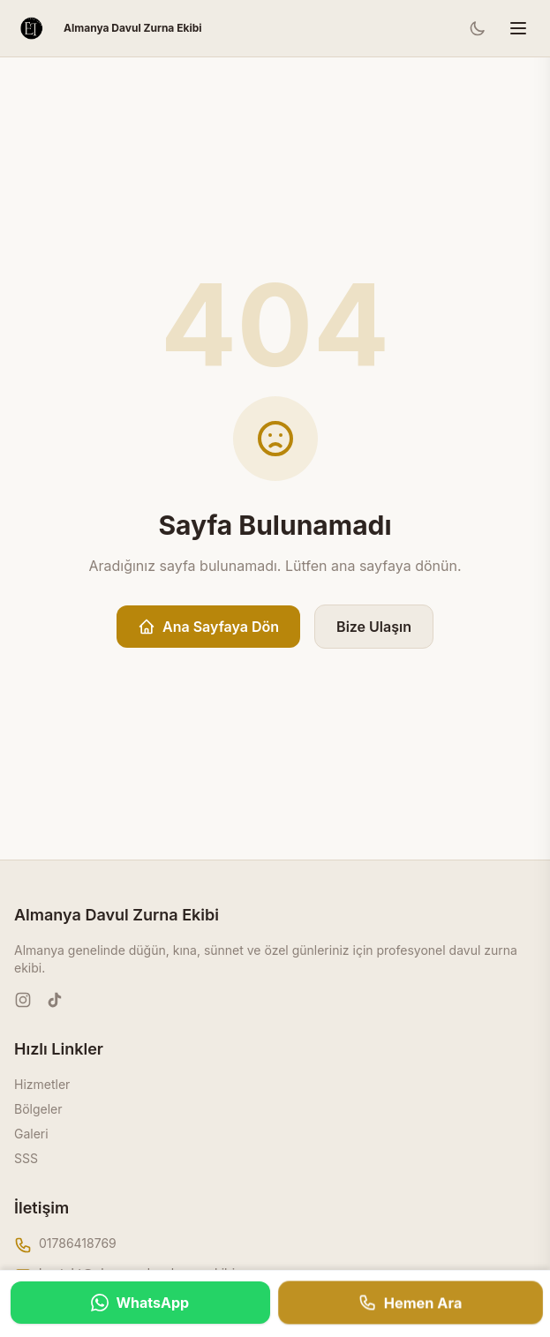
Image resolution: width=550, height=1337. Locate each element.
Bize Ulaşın (373, 626)
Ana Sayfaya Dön (208, 626)
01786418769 (78, 1243)
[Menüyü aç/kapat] (518, 28)
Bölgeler (38, 1108)
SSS (26, 1158)
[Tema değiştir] (477, 28)
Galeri (31, 1133)
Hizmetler (42, 1084)
